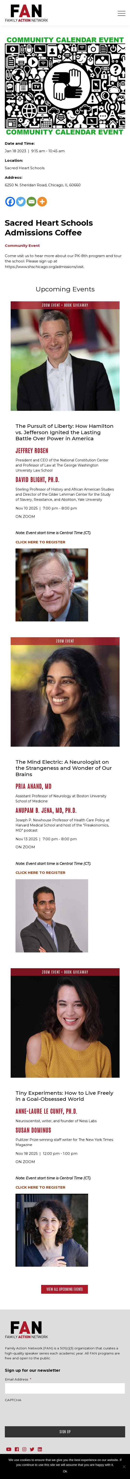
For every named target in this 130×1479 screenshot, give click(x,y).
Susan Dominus (33, 1130)
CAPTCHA (13, 1400)
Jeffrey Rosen (31, 451)
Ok (65, 1471)
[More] (42, 201)
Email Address (18, 1379)
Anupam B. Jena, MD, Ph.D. (46, 811)
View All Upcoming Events (64, 1289)
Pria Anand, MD (33, 786)
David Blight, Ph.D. (37, 480)
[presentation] (41, 1412)
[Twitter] (21, 201)
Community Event (22, 245)
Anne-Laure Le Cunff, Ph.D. (46, 1111)
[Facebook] (10, 201)
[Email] (31, 201)
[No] (124, 1466)
